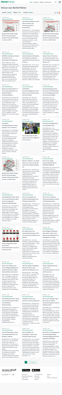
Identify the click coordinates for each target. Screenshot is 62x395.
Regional (42, 2)
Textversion (37, 383)
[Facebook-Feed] (57, 13)
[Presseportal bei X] (11, 380)
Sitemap (36, 385)
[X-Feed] (55, 13)
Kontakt (49, 380)
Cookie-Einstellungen (52, 383)
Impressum (24, 380)
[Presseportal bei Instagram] (13, 380)
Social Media (25, 385)
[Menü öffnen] (60, 2)
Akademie (36, 381)
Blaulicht (36, 2)
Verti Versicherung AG (7, 19)
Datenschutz (25, 383)
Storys (31, 2)
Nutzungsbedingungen (27, 381)
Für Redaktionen (38, 380)
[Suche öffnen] (55, 2)
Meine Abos (48, 2)
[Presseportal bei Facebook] (9, 380)
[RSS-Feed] (59, 13)
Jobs (48, 381)
